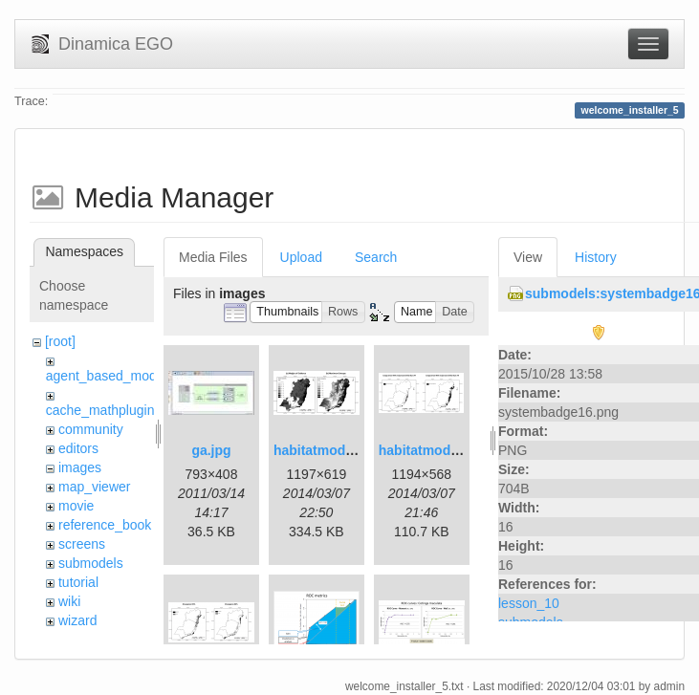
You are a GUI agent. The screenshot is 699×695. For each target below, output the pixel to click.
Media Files (213, 257)
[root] (60, 341)
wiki (69, 601)
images (79, 467)
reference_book (104, 524)
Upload (301, 257)
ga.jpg (210, 450)
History (596, 257)
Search (376, 257)
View (527, 257)
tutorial (78, 582)
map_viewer (94, 486)
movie (76, 505)
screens (81, 544)
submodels (90, 563)
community (90, 429)
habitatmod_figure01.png (353, 450)
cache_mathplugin (100, 410)
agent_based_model (106, 375)
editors (78, 448)
